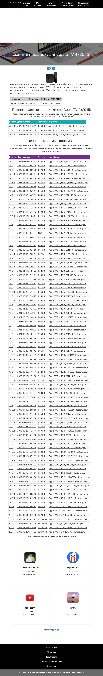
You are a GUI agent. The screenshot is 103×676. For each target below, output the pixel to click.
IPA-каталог (37, 4)
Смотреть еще (51, 630)
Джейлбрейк (51, 657)
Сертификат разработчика (68, 4)
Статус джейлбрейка (51, 4)
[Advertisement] (51, 25)
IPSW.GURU (15, 3)
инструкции (28, 93)
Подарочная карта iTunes (83, 4)
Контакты (51, 666)
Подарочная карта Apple (51, 662)
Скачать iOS (26, 4)
